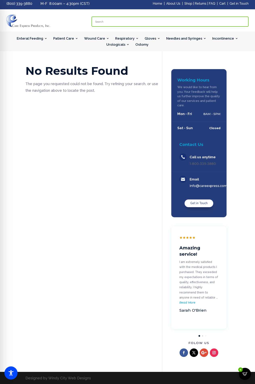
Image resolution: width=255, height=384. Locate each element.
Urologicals (115, 44)
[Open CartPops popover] (245, 374)
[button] (199, 336)
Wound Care (94, 38)
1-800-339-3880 (203, 164)
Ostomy (141, 44)
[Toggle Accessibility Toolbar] (11, 373)
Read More (187, 302)
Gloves (150, 38)
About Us (173, 3)
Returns (200, 3)
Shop (188, 3)
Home (157, 3)
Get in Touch (239, 3)
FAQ (212, 3)
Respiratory (125, 38)
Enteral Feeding (30, 38)
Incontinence (223, 38)
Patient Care (63, 38)
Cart (222, 3)
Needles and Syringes (184, 38)
